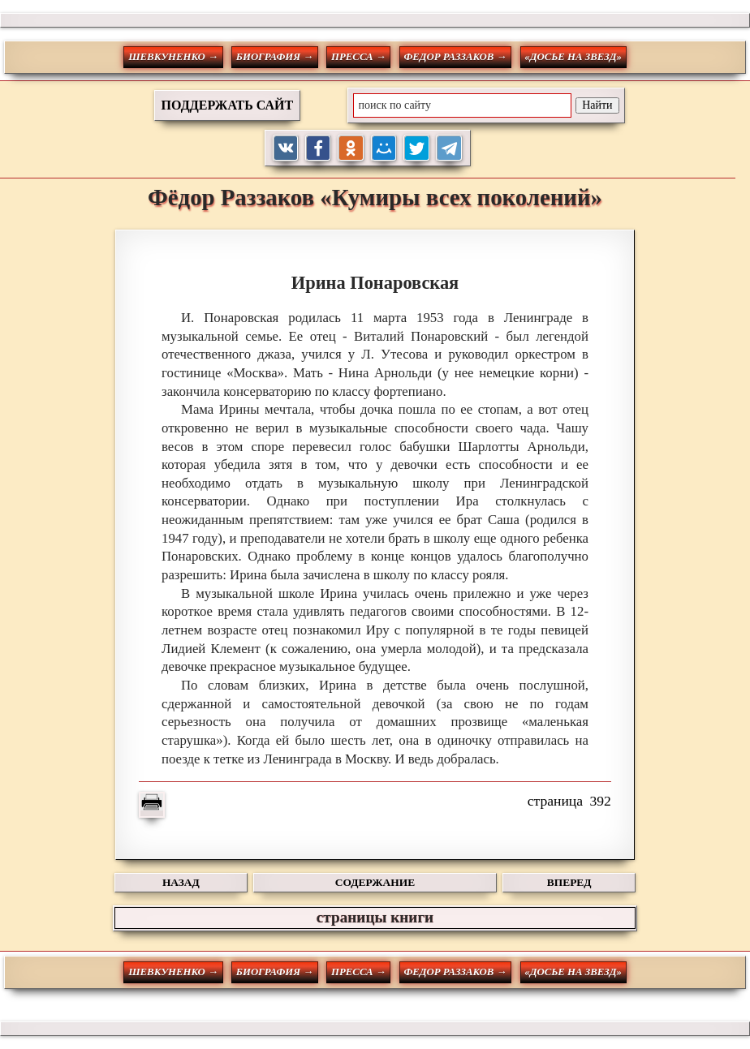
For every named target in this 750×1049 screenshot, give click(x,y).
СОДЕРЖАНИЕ (375, 882)
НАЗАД (181, 882)
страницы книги (375, 917)
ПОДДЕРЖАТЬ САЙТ (228, 105)
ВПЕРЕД (569, 882)
